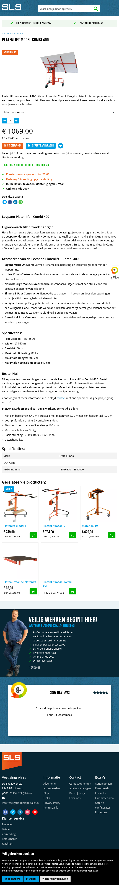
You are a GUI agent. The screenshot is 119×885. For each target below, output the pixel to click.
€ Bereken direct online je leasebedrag (26, 165)
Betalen (6, 829)
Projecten (101, 812)
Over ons (34, 667)
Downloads (102, 788)
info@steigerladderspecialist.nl (20, 802)
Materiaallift (90, 526)
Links (46, 798)
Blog (46, 793)
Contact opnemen (80, 783)
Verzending (9, 834)
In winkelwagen (13, 145)
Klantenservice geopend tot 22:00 (28, 174)
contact (60, 398)
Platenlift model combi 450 (57, 584)
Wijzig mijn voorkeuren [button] (55, 878)
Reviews (63, 692)
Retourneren (9, 838)
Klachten (7, 843)
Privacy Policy (51, 802)
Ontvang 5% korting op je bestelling (29, 179)
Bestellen (7, 824)
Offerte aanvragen (41, 145)
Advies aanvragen (80, 788)
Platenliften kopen (14, 33)
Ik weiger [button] (31, 878)
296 (53, 692)
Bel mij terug (77, 793)
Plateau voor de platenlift (20, 582)
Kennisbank (50, 807)
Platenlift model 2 (54, 526)
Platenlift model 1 (15, 526)
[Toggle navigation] (115, 8)
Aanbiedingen (103, 783)
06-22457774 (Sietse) (18, 793)
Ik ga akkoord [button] (12, 878)
